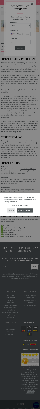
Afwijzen (11, 210)
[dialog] (20, 204)
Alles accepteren (25, 210)
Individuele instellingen (20, 205)
